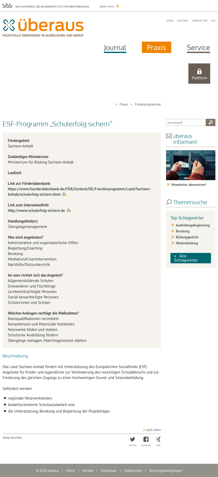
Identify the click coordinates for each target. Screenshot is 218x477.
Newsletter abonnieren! (188, 184)
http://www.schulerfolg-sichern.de (36, 210)
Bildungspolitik (187, 237)
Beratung (182, 231)
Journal (115, 47)
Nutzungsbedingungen (165, 470)
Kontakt (182, 20)
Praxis (156, 47)
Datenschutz (133, 470)
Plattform (199, 77)
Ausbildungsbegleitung (193, 225)
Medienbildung (187, 243)
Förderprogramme (148, 104)
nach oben (153, 430)
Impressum (109, 470)
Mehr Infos (107, 6)
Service (198, 47)
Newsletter (199, 20)
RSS (213, 20)
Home (169, 20)
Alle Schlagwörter (186, 258)
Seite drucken (12, 437)
